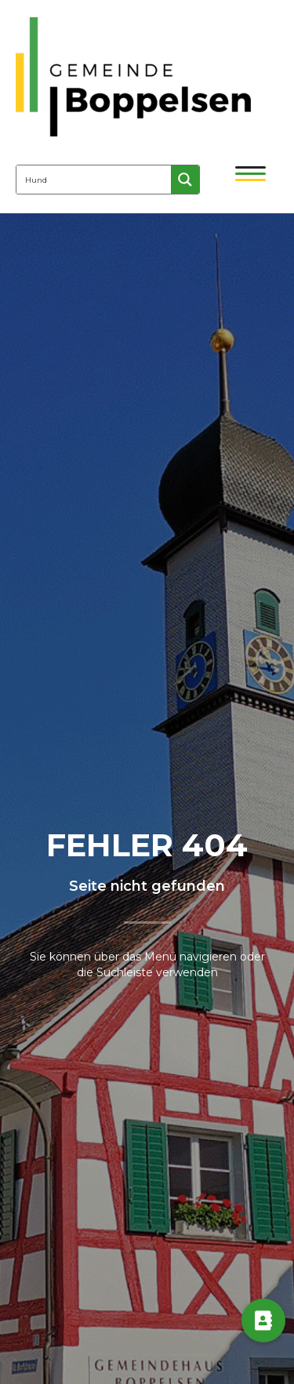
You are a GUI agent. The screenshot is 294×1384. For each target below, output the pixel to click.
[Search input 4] (94, 179)
